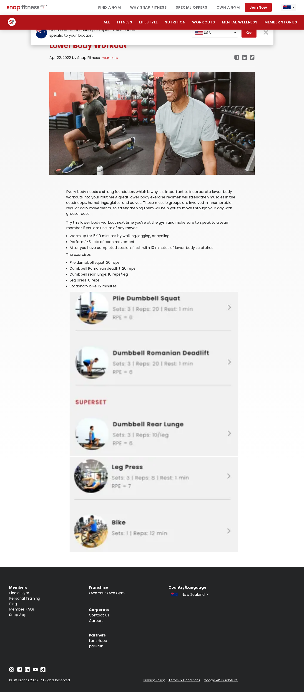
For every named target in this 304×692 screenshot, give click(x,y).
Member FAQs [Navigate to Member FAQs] (22, 609)
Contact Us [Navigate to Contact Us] (99, 615)
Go (249, 32)
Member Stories (280, 22)
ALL (106, 22)
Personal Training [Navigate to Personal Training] (24, 598)
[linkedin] (244, 57)
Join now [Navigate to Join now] (258, 7)
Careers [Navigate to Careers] (96, 620)
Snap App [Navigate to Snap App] (18, 614)
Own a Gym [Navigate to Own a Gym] (228, 7)
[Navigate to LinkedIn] (27, 670)
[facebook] (236, 57)
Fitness (124, 22)
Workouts (203, 22)
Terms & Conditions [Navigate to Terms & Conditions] (184, 680)
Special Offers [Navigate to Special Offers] (191, 7)
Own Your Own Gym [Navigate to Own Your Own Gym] (107, 593)
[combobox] (288, 7)
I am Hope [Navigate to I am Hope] (98, 640)
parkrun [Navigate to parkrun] (96, 646)
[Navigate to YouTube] (35, 670)
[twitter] (252, 57)
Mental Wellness (240, 22)
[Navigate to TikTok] (42, 671)
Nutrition (175, 22)
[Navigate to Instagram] (11, 670)
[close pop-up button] (266, 32)
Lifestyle (148, 22)
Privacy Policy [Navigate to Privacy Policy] (154, 680)
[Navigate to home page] (27, 9)
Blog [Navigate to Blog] (13, 603)
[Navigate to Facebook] (19, 670)
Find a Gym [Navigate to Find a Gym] (109, 7)
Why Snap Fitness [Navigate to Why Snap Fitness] (148, 7)
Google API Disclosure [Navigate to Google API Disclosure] (221, 680)
